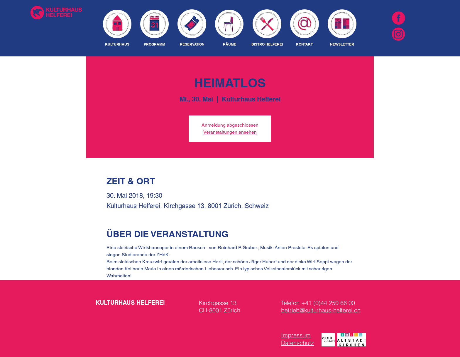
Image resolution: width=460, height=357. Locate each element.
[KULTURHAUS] (117, 44)
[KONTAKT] (304, 44)
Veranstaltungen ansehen (230, 132)
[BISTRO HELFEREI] (267, 44)
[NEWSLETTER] (342, 44)
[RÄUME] (229, 44)
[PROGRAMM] (154, 44)
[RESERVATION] (192, 44)
